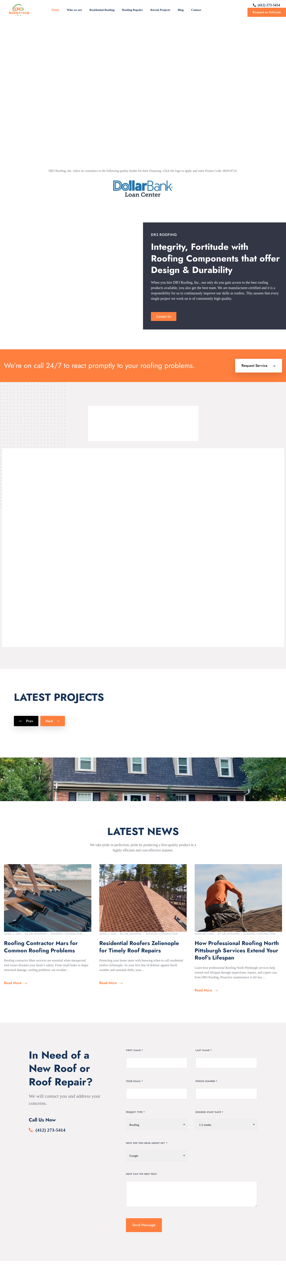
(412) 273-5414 (269, 5)
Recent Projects (160, 9)
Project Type (135, 1112)
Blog (181, 9)
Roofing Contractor (66, 933)
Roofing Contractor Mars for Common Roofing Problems (41, 947)
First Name (134, 1050)
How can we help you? (141, 1174)
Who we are (74, 9)
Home (55, 9)
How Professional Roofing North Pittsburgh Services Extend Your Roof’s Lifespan (237, 950)
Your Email (134, 1081)
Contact (196, 9)
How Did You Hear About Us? (146, 1143)
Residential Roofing (101, 9)
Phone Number (206, 1081)
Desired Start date (209, 1112)
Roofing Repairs (132, 9)
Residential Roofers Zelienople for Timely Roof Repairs (139, 947)
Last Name (203, 1050)
